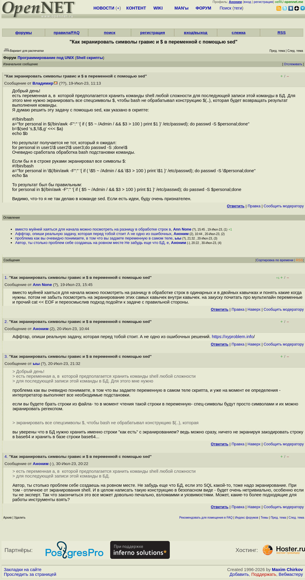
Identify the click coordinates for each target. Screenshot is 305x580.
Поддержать (263, 574)
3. (6, 356)
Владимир (42, 83)
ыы (178, 238)
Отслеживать (293, 64)
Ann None (182, 229)
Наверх (254, 309)
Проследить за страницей (30, 574)
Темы (264, 517)
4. (6, 456)
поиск (109, 32)
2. (6, 321)
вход (247, 2)
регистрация (263, 2)
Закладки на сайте (22, 569)
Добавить (239, 574)
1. (6, 277)
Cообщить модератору (284, 206)
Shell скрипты (89, 57)
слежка (238, 32)
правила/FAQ (67, 32)
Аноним (181, 233)
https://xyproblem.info (232, 336)
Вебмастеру (291, 574)
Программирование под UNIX (46, 57)
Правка (254, 206)
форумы (23, 32)
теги (238, 8)
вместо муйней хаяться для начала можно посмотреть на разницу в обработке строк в (93, 229)
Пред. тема (278, 517)
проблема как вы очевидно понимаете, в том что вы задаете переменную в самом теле (93, 238)
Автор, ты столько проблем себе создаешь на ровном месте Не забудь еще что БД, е (92, 242)
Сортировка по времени (274, 260)
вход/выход (195, 32)
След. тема (296, 517)
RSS (282, 32)
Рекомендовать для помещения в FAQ (206, 517)
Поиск (225, 8)
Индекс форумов (246, 517)
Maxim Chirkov (287, 569)
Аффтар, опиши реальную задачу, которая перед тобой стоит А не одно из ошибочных (93, 233)
